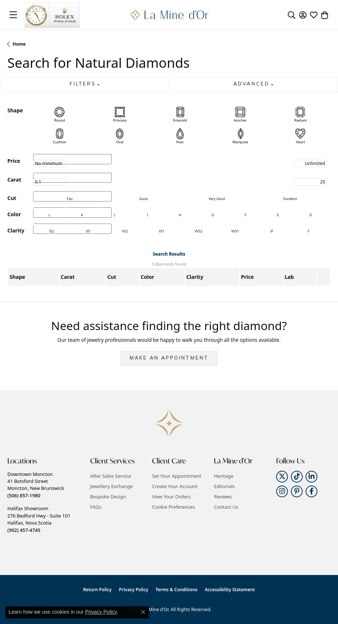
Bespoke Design (108, 496)
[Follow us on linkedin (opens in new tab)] (311, 477)
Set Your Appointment (176, 476)
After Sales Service (110, 476)
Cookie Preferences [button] (173, 507)
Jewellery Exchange (111, 486)
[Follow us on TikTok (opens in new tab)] (297, 477)
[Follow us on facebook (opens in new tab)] (311, 491)
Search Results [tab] (169, 254)
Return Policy (97, 589)
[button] (291, 14)
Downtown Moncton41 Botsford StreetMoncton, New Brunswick (35, 485)
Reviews (223, 496)
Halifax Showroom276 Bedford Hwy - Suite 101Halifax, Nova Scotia (38, 519)
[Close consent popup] (143, 612)
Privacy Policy (133, 589)
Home (19, 44)
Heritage (223, 476)
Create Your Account (175, 486)
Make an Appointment (169, 358)
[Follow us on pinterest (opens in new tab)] (297, 491)
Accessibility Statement (230, 589)
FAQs (96, 507)
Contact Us (226, 507)
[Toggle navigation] (13, 14)
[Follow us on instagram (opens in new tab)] (282, 491)
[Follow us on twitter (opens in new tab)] (282, 477)
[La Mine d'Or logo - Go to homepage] (169, 15)
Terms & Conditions (177, 589)
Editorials (224, 486)
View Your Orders (171, 496)
